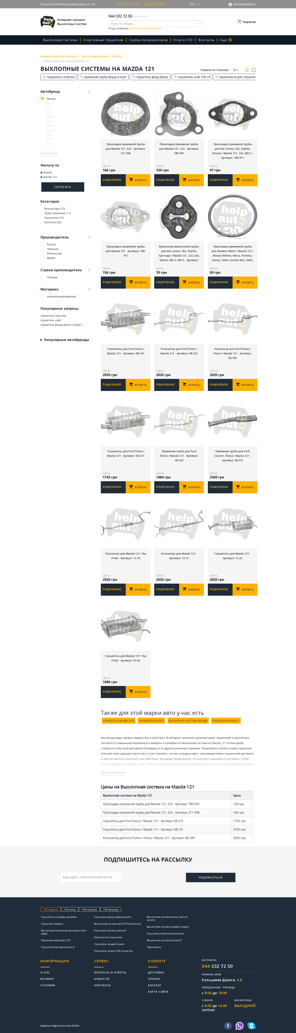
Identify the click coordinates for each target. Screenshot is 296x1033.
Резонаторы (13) (54, 208)
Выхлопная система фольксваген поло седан (63, 932)
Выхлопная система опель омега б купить (167, 918)
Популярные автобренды (66, 339)
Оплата (154, 978)
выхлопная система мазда (188, 720)
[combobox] (156, 24)
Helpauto (53, 249)
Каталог (155, 985)
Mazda (51, 98)
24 (234, 70)
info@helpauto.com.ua (207, 1026)
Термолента (154, 947)
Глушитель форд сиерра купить (112, 917)
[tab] (65, 92)
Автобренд (65, 92)
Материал (65, 289)
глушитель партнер (53, 315)
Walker (51, 258)
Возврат (47, 978)
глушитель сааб (50, 320)
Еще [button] (226, 40)
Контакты (206, 40)
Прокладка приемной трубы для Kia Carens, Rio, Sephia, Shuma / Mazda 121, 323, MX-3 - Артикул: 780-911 (232, 150)
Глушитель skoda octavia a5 (110, 930)
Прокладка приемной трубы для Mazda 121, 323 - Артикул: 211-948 (126, 148)
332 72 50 (217, 966)
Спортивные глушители (103, 40)
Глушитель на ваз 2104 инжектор (113, 951)
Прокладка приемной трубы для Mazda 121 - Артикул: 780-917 (126, 251)
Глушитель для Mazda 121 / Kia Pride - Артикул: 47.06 (125, 658)
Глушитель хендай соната (109, 944)
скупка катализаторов (148, 40)
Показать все (48, 153)
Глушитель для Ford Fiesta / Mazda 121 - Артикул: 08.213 (125, 453)
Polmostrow (54, 253)
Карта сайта (158, 991)
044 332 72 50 (120, 16)
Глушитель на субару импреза (59, 917)
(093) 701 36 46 (128, 4)
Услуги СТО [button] (183, 40)
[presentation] (153, 876)
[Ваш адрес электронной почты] (91, 877)
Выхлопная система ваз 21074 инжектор (117, 923)
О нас (45, 972)
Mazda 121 (48, 177)
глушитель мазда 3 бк (118, 720)
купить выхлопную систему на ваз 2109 (126, 764)
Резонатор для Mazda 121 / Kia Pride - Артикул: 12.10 (125, 556)
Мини (250, 753)
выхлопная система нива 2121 (146, 28)
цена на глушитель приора (233, 764)
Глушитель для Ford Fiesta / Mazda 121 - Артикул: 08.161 (125, 351)
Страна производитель (65, 270)
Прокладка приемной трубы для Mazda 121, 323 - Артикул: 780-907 (179, 148)
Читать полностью (113, 772)
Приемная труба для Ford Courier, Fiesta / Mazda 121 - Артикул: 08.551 (232, 455)
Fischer (51, 244)
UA (192, 4)
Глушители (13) (53, 217)
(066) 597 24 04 (154, 4)
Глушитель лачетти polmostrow (165, 933)
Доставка (156, 972)
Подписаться (211, 877)
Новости (101, 978)
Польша (52, 277)
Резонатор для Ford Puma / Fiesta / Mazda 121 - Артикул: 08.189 (233, 353)
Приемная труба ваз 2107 (56, 940)
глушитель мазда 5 (225, 720)
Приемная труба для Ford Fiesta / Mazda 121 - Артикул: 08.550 (179, 455)
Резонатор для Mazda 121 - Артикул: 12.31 (179, 556)
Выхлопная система (60, 40)
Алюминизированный (61, 296)
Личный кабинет (244, 4)
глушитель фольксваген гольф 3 (61, 324)
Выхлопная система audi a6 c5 (164, 940)
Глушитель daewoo (52, 923)
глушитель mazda (151, 720)
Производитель (65, 237)
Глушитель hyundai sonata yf (58, 947)
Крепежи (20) (52, 222)
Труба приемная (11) (57, 213)
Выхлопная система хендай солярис (168, 926)
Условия (47, 985)
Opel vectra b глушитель (108, 937)
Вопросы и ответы (110, 972)
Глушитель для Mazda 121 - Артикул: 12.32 (232, 556)
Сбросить (62, 187)
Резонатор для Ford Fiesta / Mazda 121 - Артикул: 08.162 (179, 351)
